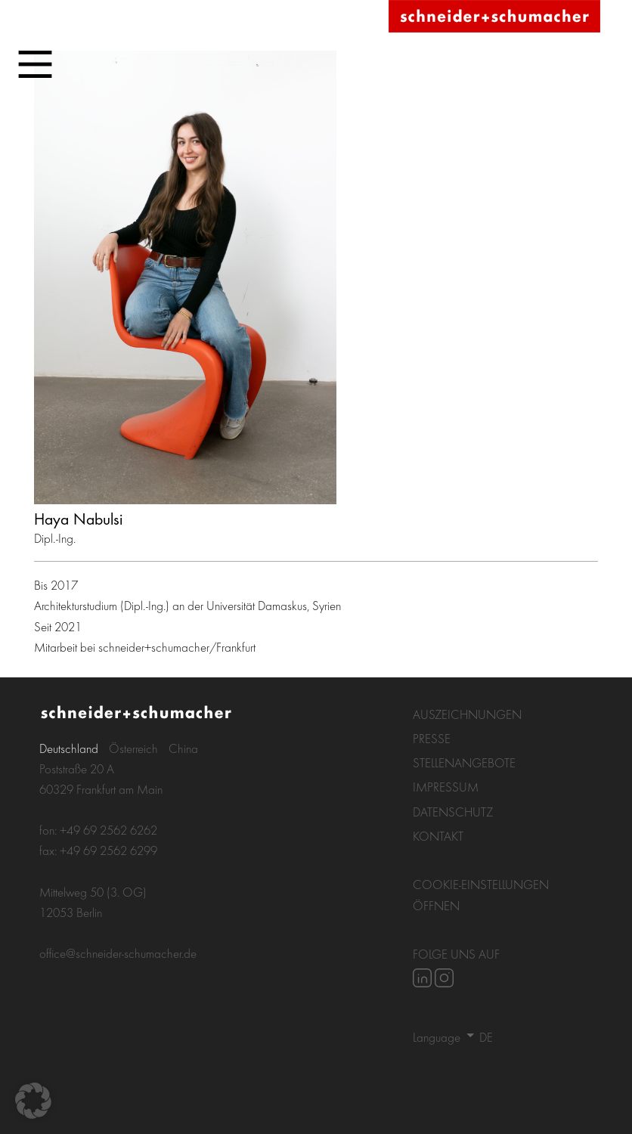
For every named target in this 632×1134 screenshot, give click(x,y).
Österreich (133, 748)
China (183, 748)
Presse (432, 738)
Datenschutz (453, 812)
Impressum (446, 787)
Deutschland (68, 748)
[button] (33, 1100)
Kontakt (438, 836)
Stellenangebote (464, 762)
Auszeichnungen (467, 714)
